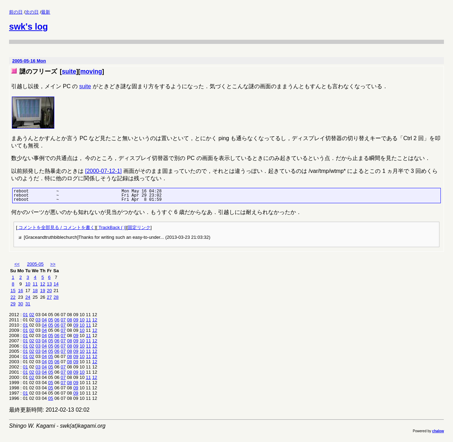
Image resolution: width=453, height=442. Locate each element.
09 (75, 319)
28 (56, 297)
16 (20, 290)
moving (91, 71)
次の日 (32, 12)
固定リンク (139, 227)
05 (50, 319)
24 (27, 297)
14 (56, 284)
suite (69, 71)
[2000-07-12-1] (103, 171)
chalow (438, 431)
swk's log (28, 26)
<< (16, 264)
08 (69, 319)
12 (42, 284)
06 (56, 319)
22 (12, 297)
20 (49, 290)
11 (35, 284)
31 (27, 303)
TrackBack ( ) (111, 227)
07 (63, 319)
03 (38, 319)
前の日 (16, 12)
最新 (45, 12)
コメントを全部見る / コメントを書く (56, 227)
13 (49, 284)
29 (12, 303)
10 (27, 284)
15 (12, 290)
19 (42, 290)
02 (31, 314)
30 (20, 303)
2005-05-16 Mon (29, 60)
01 (25, 314)
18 (35, 290)
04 (44, 319)
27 (49, 297)
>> (52, 264)
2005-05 (35, 264)
